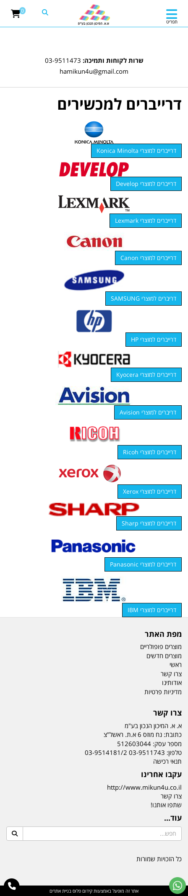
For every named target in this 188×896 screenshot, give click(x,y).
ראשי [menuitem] (176, 664)
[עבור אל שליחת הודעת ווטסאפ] (177, 885)
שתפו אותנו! (166, 805)
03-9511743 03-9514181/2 (125, 752)
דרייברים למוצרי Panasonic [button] (143, 564)
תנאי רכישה (167, 761)
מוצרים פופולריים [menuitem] (161, 646)
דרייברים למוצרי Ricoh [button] (149, 452)
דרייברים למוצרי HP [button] (153, 339)
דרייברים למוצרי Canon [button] (148, 258)
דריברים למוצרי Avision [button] (148, 412)
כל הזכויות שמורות (159, 859)
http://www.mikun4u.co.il (144, 787)
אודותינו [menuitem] (172, 682)
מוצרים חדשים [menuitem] (164, 655)
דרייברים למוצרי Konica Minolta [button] (136, 150)
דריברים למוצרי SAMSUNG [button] (143, 298)
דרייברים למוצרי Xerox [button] (149, 491)
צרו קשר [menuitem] (171, 673)
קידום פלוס (81, 891)
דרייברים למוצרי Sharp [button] (149, 523)
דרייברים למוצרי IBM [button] (152, 610)
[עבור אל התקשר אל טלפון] (12, 886)
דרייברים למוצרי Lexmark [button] (145, 220)
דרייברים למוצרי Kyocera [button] (146, 374)
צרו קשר (171, 796)
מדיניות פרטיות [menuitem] (163, 691)
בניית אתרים (60, 891)
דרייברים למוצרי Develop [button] (146, 184)
